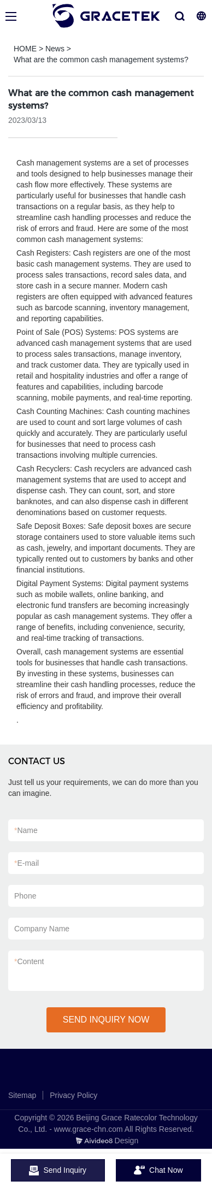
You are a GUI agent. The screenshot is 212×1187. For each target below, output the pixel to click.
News (54, 48)
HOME (25, 48)
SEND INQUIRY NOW (106, 1019)
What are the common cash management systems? (101, 59)
